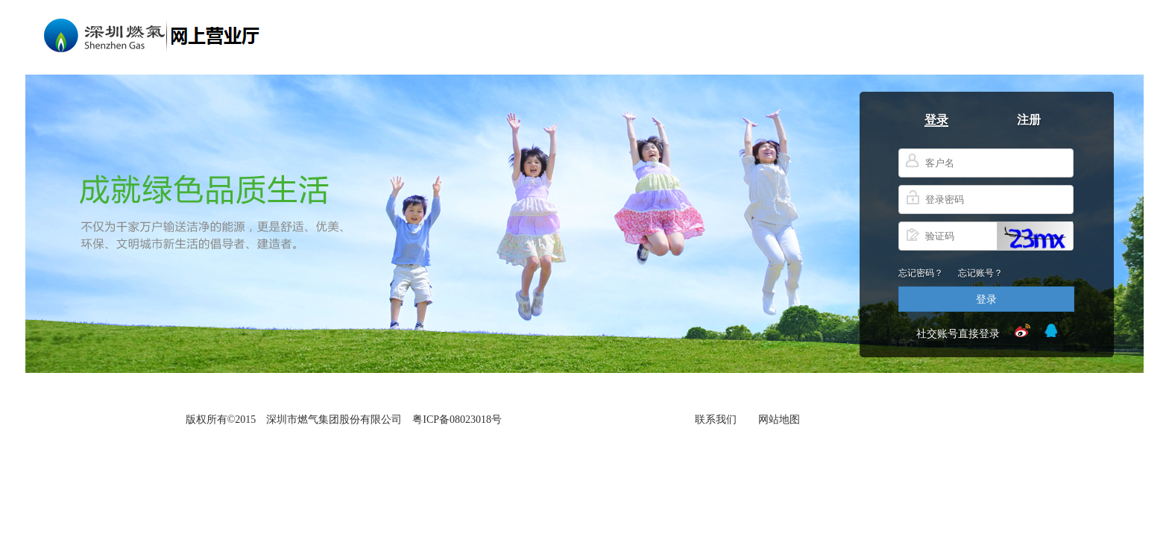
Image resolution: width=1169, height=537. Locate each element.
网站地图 (779, 418)
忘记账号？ (980, 271)
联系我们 (716, 418)
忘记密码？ (920, 271)
